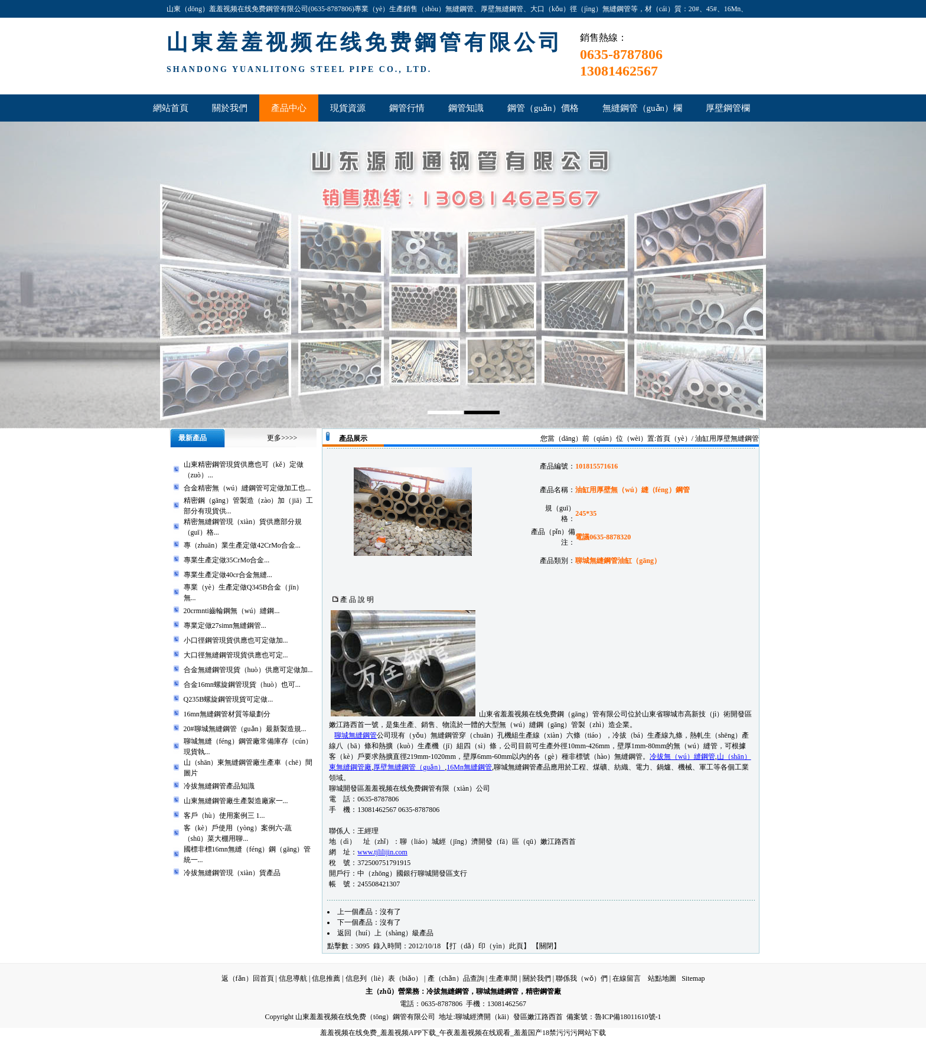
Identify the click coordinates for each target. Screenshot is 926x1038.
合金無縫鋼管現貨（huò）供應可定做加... (248, 670)
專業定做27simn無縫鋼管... (225, 625)
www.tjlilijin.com (382, 852)
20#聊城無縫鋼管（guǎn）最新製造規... (245, 729)
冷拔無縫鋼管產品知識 (219, 786)
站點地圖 (662, 978)
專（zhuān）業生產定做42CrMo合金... (242, 545)
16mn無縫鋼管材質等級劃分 (227, 714)
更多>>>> (282, 438)
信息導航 (293, 978)
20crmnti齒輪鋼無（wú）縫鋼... (232, 611)
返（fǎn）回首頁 (247, 978)
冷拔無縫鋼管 (447, 991)
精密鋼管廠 (543, 991)
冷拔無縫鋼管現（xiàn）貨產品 (232, 873)
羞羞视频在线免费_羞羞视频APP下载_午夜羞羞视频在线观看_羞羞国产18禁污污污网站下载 (463, 1033)
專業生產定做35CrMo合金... (227, 560)
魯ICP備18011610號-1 (628, 1017)
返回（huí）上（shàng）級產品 (385, 933)
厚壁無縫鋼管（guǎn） (409, 767)
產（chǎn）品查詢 (456, 978)
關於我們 (537, 978)
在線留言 (626, 978)
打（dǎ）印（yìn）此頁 (486, 946)
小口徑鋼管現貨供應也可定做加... (236, 640)
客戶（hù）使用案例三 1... (224, 815)
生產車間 (503, 978)
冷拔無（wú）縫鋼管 (682, 756)
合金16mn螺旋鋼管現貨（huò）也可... (242, 684)
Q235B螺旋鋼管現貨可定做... (228, 699)
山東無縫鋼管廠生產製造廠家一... (236, 801)
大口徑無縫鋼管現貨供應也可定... (236, 655)
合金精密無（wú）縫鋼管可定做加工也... (247, 488)
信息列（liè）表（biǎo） (383, 978)
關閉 (546, 946)
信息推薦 (326, 978)
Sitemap (693, 978)
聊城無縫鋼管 (355, 735)
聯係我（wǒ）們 (582, 978)
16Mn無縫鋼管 (469, 767)
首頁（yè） (673, 438)
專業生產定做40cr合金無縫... (228, 575)
